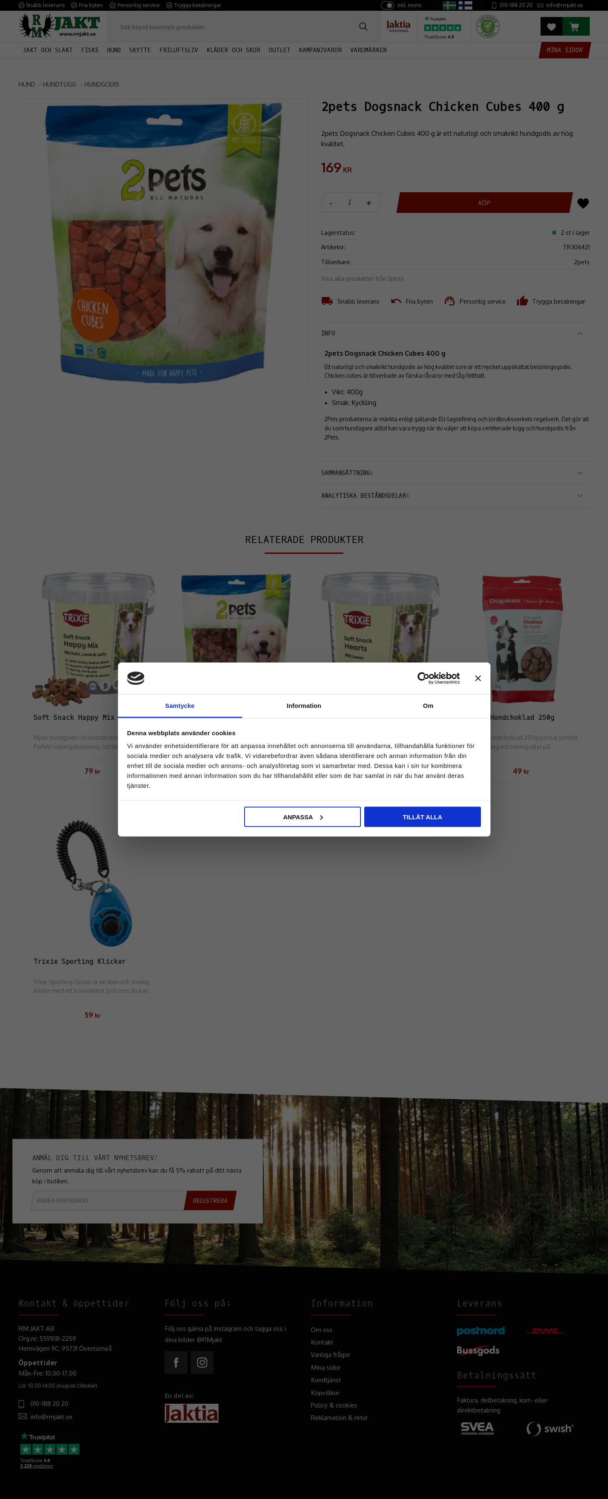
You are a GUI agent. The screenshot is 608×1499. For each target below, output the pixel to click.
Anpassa (303, 816)
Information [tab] (304, 705)
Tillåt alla (422, 816)
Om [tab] (428, 705)
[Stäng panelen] (478, 678)
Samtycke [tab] (180, 705)
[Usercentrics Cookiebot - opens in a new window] (423, 678)
